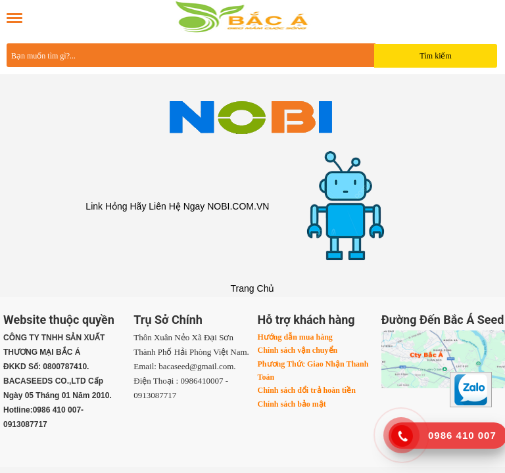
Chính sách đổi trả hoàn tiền (307, 390)
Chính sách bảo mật (292, 404)
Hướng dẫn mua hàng (295, 337)
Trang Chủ (253, 288)
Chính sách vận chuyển (298, 350)
